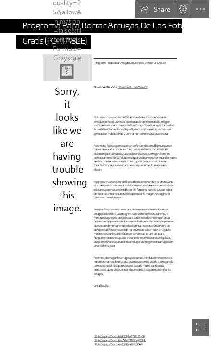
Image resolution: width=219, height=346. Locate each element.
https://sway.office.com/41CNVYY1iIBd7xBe (119, 336)
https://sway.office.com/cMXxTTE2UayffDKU (120, 340)
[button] (154, 9)
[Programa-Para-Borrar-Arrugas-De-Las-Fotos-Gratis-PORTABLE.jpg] (67, 67)
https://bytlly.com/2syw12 (132, 87)
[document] (109, 173)
